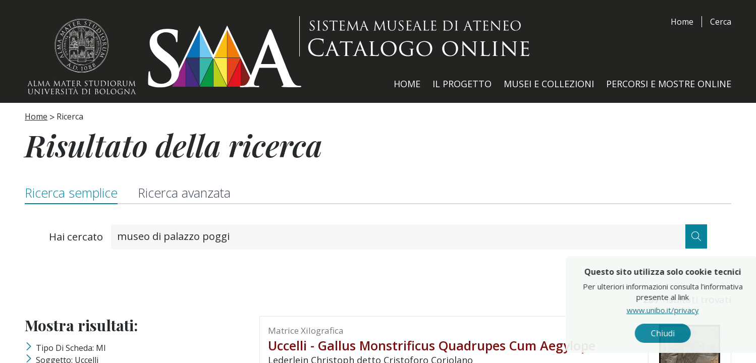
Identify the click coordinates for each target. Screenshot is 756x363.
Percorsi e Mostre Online (668, 84)
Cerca (720, 21)
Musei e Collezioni (549, 84)
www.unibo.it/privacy (681, 310)
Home (682, 21)
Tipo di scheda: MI (71, 347)
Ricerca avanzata (184, 192)
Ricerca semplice (71, 192)
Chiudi (681, 333)
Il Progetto (462, 84)
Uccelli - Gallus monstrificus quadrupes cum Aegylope (432, 345)
